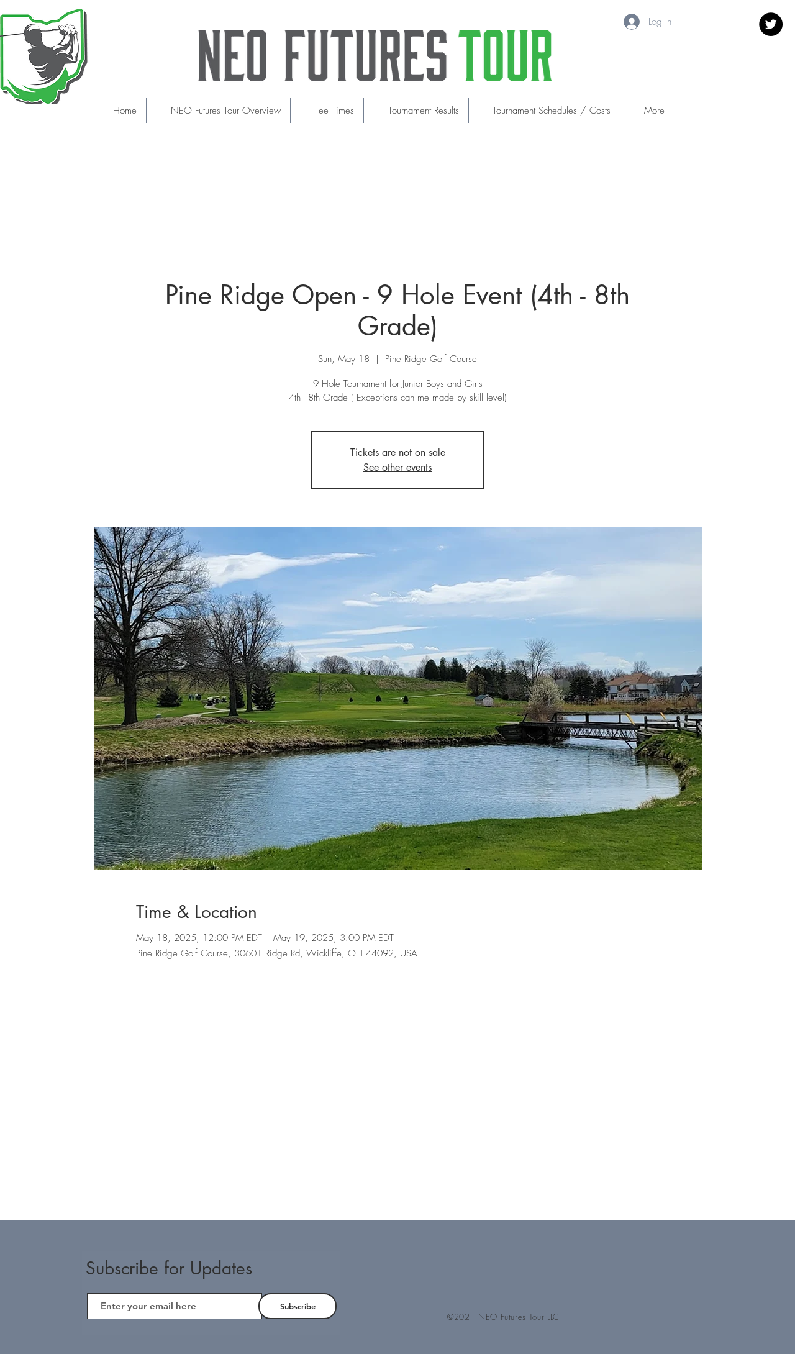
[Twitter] (771, 24)
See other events (397, 467)
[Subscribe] (297, 1306)
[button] (326, 110)
